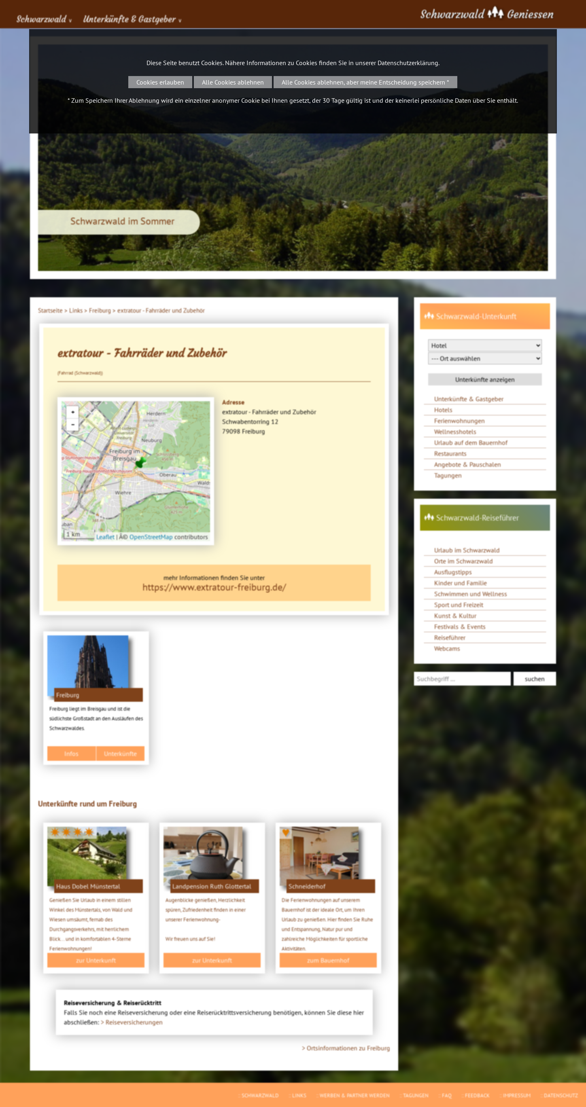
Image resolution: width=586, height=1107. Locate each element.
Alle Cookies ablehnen (233, 82)
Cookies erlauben (160, 82)
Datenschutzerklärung (408, 63)
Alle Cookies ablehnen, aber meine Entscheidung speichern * (365, 82)
